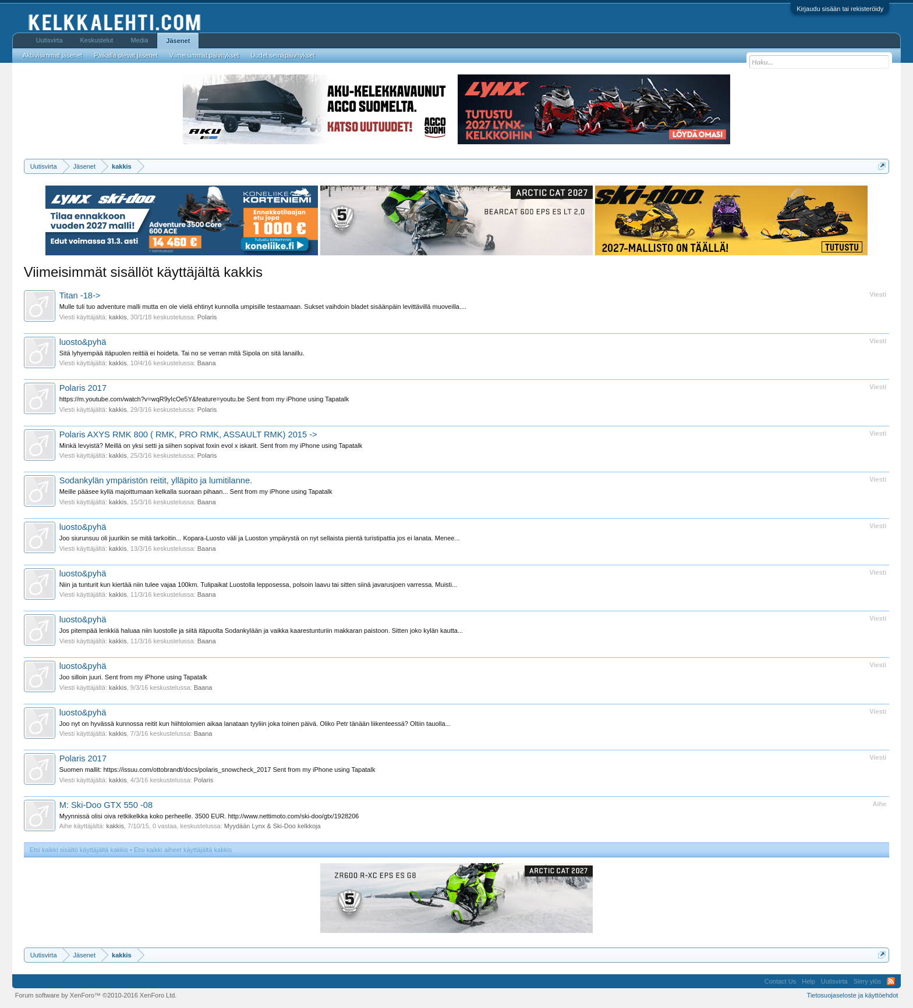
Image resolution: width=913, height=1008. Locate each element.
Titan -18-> (80, 295)
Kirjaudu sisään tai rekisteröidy (840, 8)
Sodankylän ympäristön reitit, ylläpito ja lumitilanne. (156, 480)
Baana (206, 362)
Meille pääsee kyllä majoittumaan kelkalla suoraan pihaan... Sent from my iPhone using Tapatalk (195, 491)
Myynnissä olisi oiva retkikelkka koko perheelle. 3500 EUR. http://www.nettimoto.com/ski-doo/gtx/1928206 (209, 816)
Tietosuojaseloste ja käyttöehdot (852, 995)
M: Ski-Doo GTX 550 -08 (106, 805)
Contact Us (780, 981)
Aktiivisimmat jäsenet (53, 55)
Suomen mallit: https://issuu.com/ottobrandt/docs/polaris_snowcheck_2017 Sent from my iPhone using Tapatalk (217, 769)
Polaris (207, 317)
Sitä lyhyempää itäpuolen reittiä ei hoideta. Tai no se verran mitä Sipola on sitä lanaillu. (182, 353)
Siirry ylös (868, 981)
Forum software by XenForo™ (96, 995)
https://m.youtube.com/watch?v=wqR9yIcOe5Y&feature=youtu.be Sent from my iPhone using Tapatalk (204, 399)
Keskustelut (97, 40)
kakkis (118, 317)
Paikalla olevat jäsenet (125, 55)
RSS (891, 981)
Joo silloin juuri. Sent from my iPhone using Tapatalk (133, 677)
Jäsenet (178, 40)
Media (139, 40)
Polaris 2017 (83, 388)
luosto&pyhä (83, 342)
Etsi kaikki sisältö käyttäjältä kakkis (79, 849)
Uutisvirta (49, 40)
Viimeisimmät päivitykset (204, 55)
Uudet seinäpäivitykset (282, 55)
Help (808, 981)
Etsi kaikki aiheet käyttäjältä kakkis (183, 849)
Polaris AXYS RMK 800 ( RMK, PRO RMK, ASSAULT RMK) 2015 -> (188, 434)
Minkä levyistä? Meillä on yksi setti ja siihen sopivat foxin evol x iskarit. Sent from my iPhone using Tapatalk (211, 445)
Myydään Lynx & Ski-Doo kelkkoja (272, 825)
